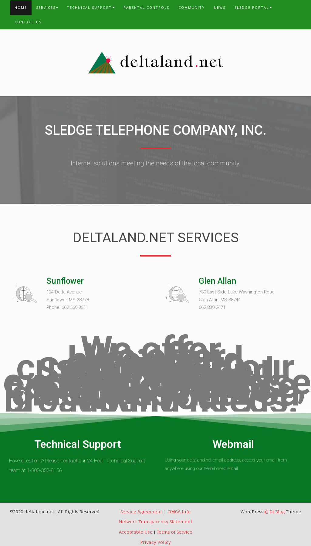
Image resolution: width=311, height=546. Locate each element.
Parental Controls (146, 7)
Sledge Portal (252, 7)
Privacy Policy (155, 542)
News (219, 7)
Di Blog (275, 511)
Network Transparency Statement (155, 521)
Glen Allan (217, 281)
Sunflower (65, 281)
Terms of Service (174, 531)
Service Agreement (141, 511)
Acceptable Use (136, 531)
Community (191, 7)
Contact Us (28, 22)
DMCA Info (179, 511)
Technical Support (89, 7)
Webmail (233, 444)
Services (46, 7)
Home (21, 7)
